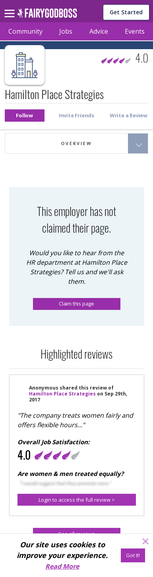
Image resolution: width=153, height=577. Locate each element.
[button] (25, 115)
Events (135, 31)
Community (25, 31)
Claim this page (76, 303)
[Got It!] (133, 555)
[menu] (10, 7)
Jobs (65, 31)
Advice (98, 31)
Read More (62, 566)
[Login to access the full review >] (76, 500)
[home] (47, 15)
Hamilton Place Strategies (62, 393)
